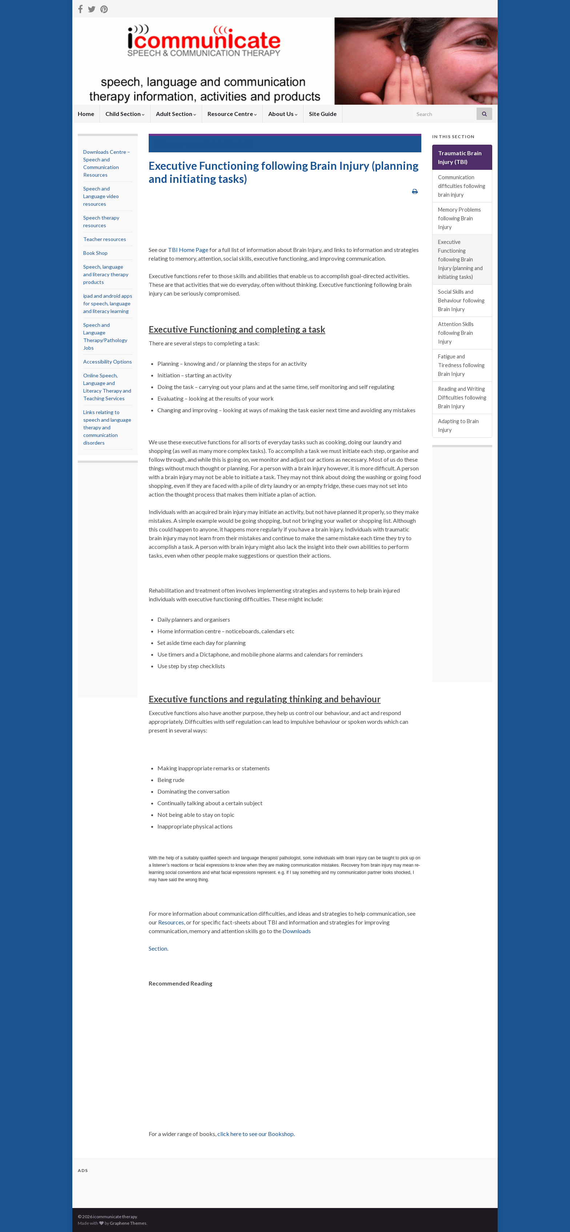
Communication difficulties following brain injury (461, 186)
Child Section (125, 113)
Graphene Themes (128, 1223)
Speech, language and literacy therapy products (105, 274)
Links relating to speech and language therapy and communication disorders (107, 427)
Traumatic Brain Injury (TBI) (218, 144)
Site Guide (323, 113)
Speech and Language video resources (101, 196)
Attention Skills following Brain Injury (456, 333)
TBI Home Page (188, 249)
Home (86, 113)
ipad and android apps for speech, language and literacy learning (107, 303)
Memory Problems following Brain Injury (459, 218)
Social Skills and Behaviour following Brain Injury (461, 300)
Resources (171, 922)
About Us (283, 113)
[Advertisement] (112, 581)
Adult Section (176, 113)
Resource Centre (232, 113)
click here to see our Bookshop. (256, 1133)
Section (158, 948)
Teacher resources (104, 239)
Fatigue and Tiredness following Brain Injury (461, 365)
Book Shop (95, 253)
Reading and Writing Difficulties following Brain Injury (462, 397)
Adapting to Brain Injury (458, 425)
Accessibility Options (107, 361)
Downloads (296, 930)
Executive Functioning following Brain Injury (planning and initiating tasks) (460, 259)
